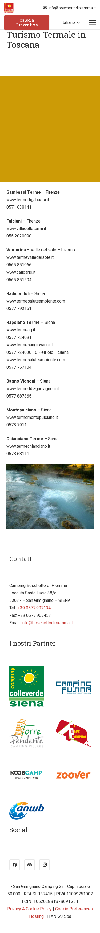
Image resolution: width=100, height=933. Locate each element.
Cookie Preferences (74, 908)
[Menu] (92, 22)
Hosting (36, 916)
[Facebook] (14, 864)
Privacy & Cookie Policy (29, 908)
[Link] (9, 8)
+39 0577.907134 (34, 607)
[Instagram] (44, 864)
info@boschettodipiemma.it (47, 622)
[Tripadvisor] (29, 864)
